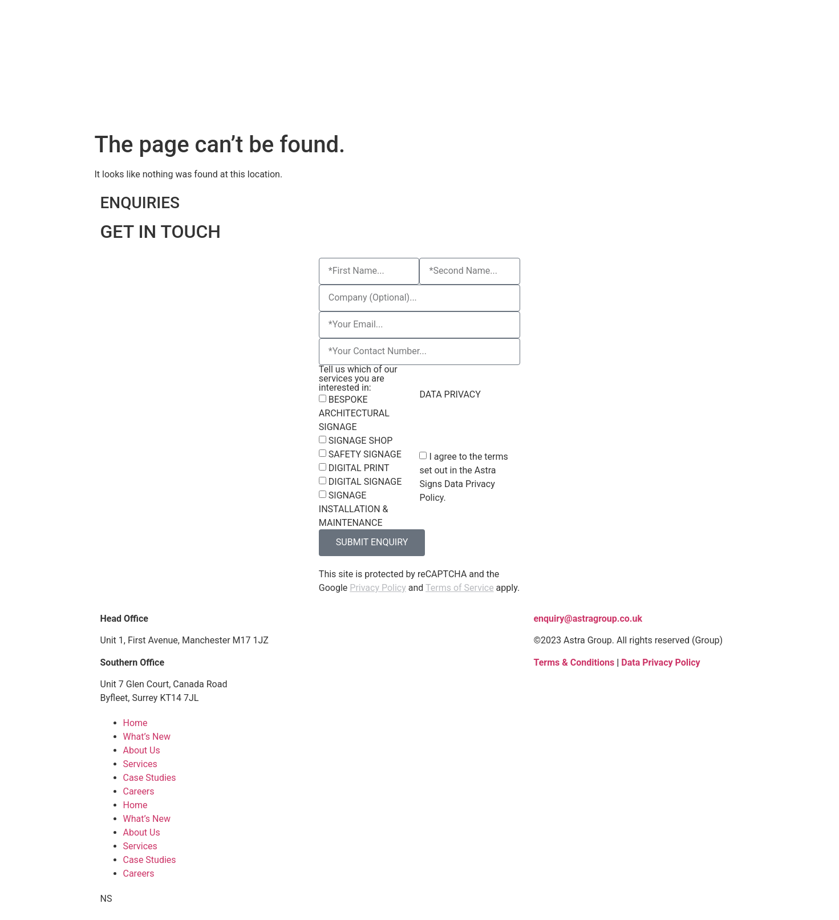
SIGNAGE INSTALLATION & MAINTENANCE (353, 509)
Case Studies (149, 777)
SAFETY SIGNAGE (365, 454)
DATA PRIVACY (449, 394)
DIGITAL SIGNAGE (365, 481)
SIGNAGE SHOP (361, 440)
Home (135, 723)
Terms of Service (459, 587)
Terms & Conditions (573, 662)
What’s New (147, 736)
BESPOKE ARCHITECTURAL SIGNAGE (354, 413)
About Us (141, 750)
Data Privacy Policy (660, 662)
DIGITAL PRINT (359, 468)
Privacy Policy (378, 587)
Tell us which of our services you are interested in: (358, 378)
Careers (139, 791)
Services (140, 764)
